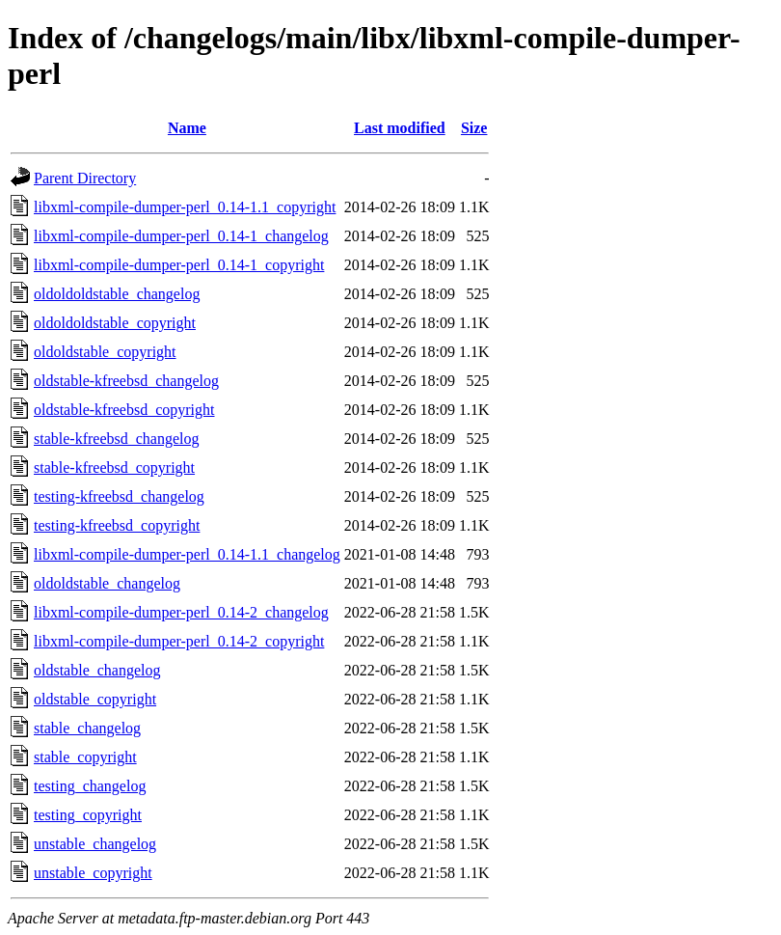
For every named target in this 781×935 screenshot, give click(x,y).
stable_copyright (85, 757)
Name (187, 128)
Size (474, 128)
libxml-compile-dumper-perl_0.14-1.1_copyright (185, 207)
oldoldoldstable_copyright (115, 323)
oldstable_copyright (95, 699)
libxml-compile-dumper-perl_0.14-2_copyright (179, 641)
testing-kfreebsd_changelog (119, 496)
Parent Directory (85, 178)
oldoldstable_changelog (107, 583)
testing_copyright (88, 815)
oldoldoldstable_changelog (117, 294)
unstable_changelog (95, 844)
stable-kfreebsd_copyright (114, 467)
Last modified (399, 128)
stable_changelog (87, 728)
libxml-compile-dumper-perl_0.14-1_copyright (179, 265)
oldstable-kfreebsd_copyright (124, 409)
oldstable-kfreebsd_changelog (126, 380)
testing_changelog (90, 786)
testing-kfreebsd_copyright (117, 525)
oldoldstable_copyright (105, 352)
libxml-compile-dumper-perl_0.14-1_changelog (181, 236)
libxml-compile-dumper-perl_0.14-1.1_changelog (187, 554)
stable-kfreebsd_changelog (116, 438)
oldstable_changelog (97, 670)
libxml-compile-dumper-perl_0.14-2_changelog (181, 612)
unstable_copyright (93, 873)
